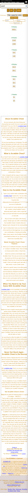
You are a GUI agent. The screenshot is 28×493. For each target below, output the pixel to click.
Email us (14, 447)
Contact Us (14, 455)
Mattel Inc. (24, 468)
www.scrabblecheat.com (13, 485)
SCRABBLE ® (6, 461)
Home (5, 2)
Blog (2, 2)
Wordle (9, 2)
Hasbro (4, 473)
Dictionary (13, 2)
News (18, 491)
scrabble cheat (22, 126)
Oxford (17, 2)
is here (24, 454)
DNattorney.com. (19, 482)
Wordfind (24, 489)
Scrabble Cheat (12, 491)
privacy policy (14, 452)
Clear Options (14, 17)
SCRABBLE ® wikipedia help (14, 450)
